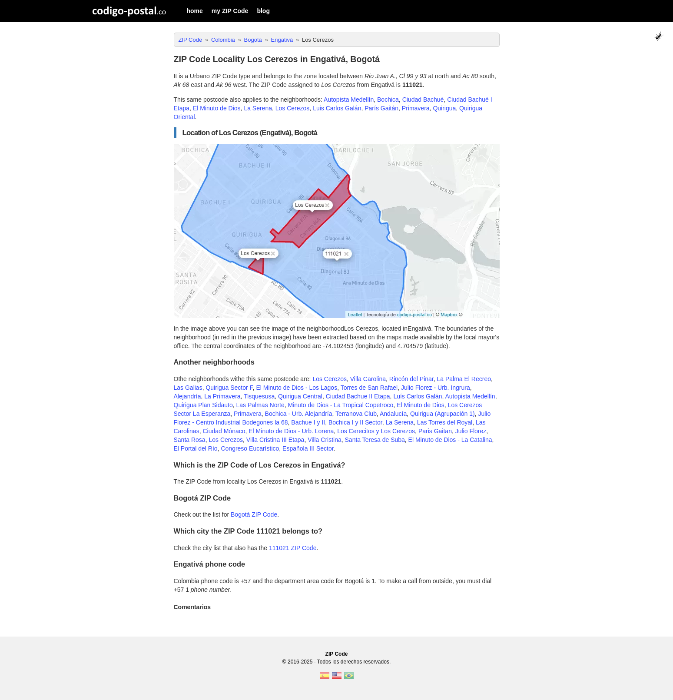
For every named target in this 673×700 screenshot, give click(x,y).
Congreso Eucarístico (250, 448)
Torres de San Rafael (369, 387)
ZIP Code (336, 654)
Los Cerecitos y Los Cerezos (376, 431)
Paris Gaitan (435, 431)
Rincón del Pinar (411, 378)
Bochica (388, 99)
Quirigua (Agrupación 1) (442, 413)
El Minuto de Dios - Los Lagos (296, 387)
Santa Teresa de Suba (375, 439)
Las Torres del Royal (444, 422)
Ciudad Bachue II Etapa (358, 396)
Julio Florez (471, 431)
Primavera (416, 108)
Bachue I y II (308, 422)
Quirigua (444, 108)
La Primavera (222, 396)
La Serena (258, 108)
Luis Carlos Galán (337, 108)
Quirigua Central (300, 396)
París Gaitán (381, 108)
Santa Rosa (190, 439)
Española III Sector (308, 448)
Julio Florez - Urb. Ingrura (435, 387)
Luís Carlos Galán (417, 396)
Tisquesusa (259, 396)
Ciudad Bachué (423, 99)
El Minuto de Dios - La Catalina (450, 439)
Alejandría (187, 396)
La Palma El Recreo (464, 378)
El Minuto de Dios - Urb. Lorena (291, 431)
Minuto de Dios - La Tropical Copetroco (341, 404)
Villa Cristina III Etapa (275, 439)
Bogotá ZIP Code (254, 514)
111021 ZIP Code (293, 547)
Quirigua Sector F (229, 387)
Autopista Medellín (349, 99)
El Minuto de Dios (217, 108)
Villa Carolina (368, 378)
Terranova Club (356, 413)
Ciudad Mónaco (223, 431)
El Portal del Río (196, 448)
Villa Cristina (324, 439)
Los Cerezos (292, 108)
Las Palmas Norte (260, 404)
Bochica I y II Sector (355, 422)
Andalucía (393, 413)
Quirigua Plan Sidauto (203, 404)
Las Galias (188, 387)
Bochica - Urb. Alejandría (298, 413)
